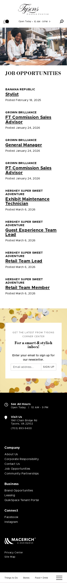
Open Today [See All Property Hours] (25, 21)
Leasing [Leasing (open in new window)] (9, 495)
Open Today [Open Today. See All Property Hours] (18, 407)
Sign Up (48, 367)
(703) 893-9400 (21, 428)
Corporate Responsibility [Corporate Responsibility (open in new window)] (21, 459)
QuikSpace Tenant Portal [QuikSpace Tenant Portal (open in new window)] (21, 500)
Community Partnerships (21, 473)
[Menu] (59, 578)
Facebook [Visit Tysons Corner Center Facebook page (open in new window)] (11, 517)
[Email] (26, 367)
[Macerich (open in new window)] (20, 540)
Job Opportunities (17, 468)
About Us (11, 454)
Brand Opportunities (18, 490)
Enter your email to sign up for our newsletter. (33, 357)
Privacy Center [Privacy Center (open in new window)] (13, 552)
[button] (6, 21)
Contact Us (12, 464)
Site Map (9, 557)
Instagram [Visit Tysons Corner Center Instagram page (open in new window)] (11, 522)
